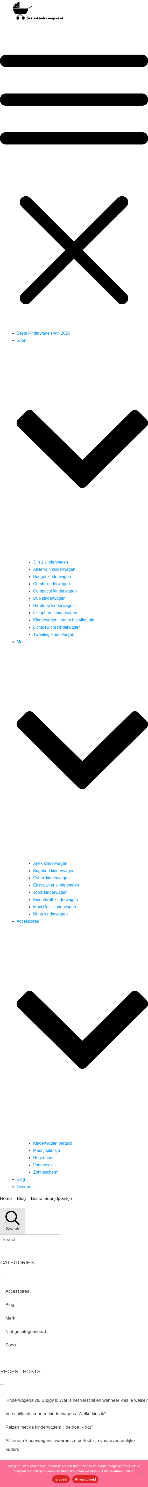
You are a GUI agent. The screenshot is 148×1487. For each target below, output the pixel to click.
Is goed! (61, 1479)
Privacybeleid (85, 1479)
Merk (10, 1318)
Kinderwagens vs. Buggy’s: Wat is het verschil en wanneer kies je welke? (76, 1400)
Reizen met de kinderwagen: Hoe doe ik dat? (49, 1427)
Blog (9, 1304)
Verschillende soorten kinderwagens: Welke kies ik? (56, 1413)
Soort (10, 1345)
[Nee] (141, 1473)
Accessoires (17, 1291)
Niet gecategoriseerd (25, 1331)
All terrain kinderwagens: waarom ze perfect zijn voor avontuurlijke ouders (70, 1445)
